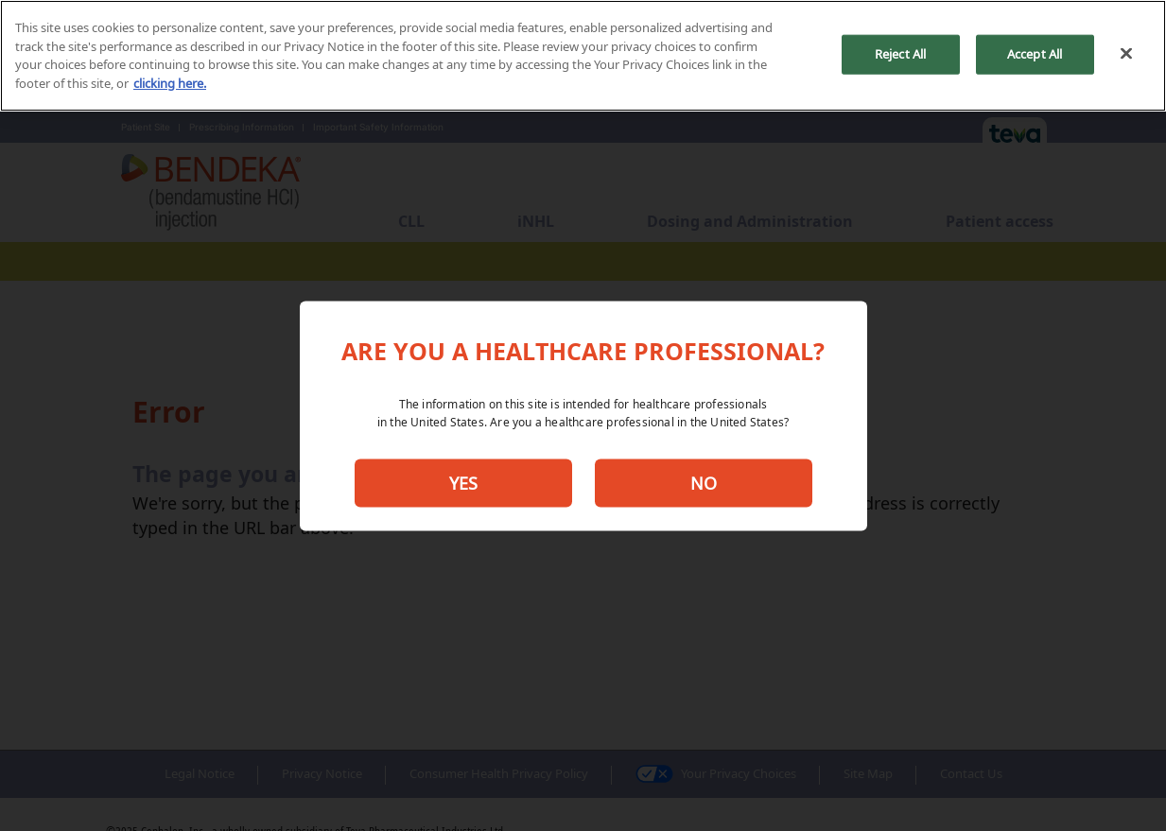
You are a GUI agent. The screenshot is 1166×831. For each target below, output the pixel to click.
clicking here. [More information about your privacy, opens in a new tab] (169, 83)
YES (463, 483)
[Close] (1126, 54)
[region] (583, 56)
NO (703, 483)
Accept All (1034, 53)
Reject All (900, 53)
